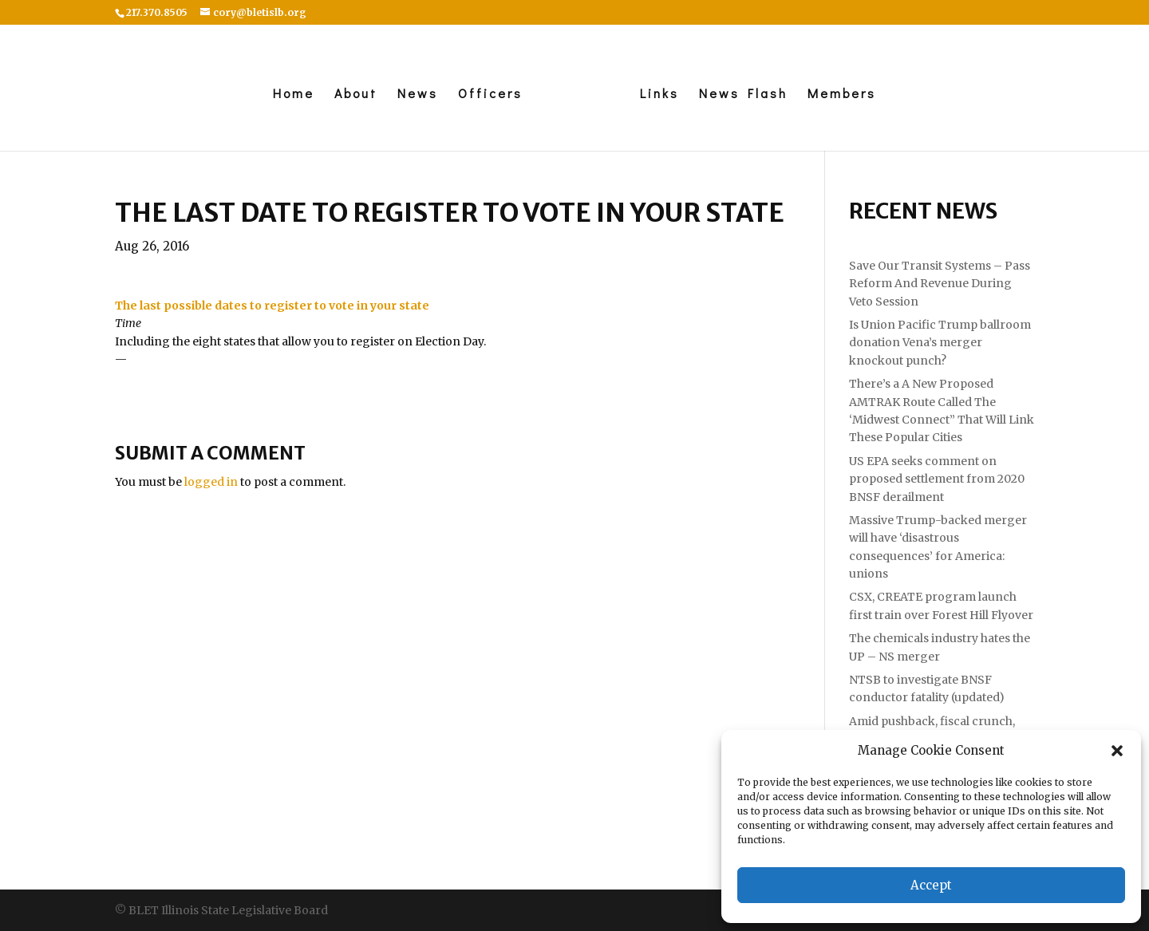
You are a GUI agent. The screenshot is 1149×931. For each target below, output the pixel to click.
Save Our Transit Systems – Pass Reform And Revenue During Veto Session (939, 283)
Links (659, 94)
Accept (931, 885)
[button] (1117, 751)
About (355, 94)
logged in (211, 482)
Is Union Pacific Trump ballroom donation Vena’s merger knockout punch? (940, 343)
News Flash (743, 94)
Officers (490, 94)
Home (293, 94)
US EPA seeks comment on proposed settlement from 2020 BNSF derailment (937, 479)
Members (841, 94)
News (417, 94)
